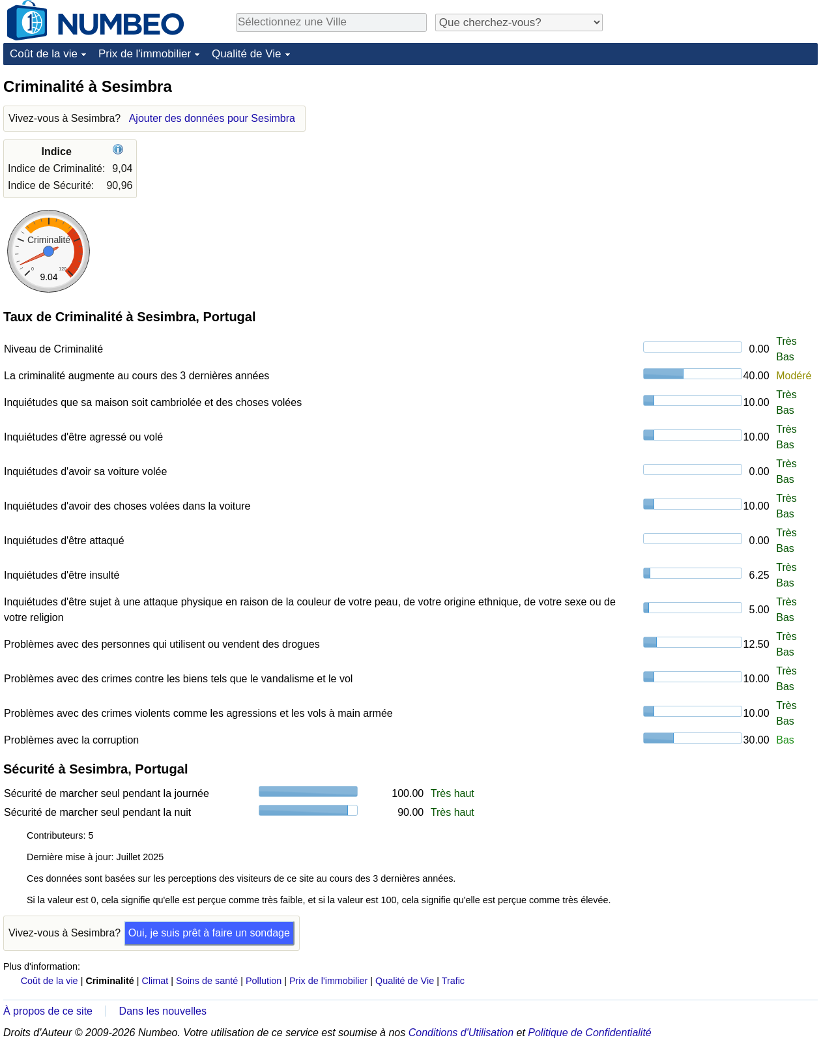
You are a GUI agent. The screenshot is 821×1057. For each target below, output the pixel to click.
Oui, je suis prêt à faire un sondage (209, 932)
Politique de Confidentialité (589, 1032)
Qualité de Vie (246, 54)
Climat (155, 981)
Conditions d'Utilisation (461, 1032)
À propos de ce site (48, 1011)
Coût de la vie (44, 54)
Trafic (453, 981)
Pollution (263, 981)
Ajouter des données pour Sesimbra (212, 118)
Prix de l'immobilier (144, 54)
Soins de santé (207, 981)
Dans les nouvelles (163, 1011)
